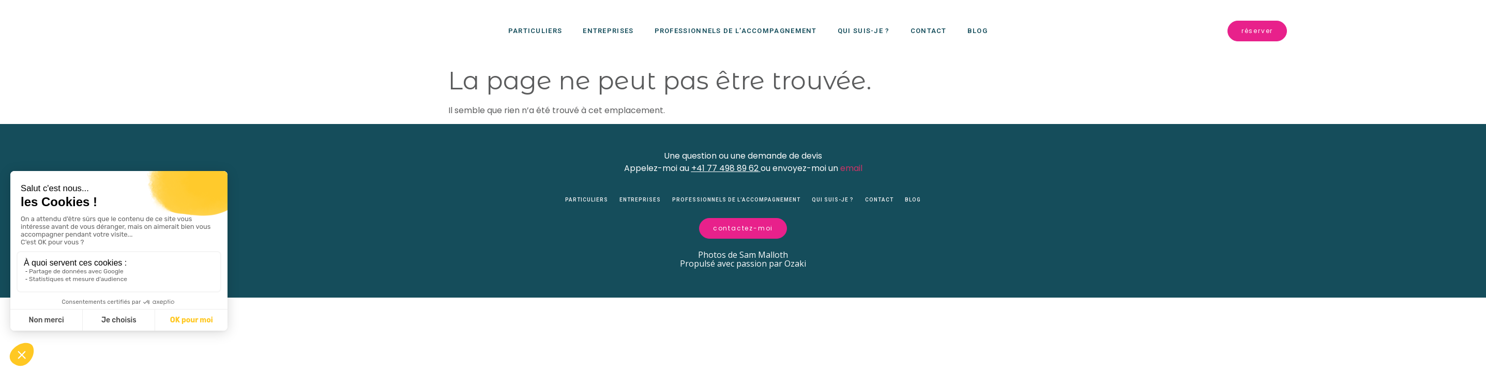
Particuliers (535, 31)
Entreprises (608, 31)
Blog (977, 31)
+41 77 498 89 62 (725, 168)
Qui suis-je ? (864, 31)
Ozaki (795, 272)
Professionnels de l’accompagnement (736, 31)
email (851, 168)
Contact (929, 31)
